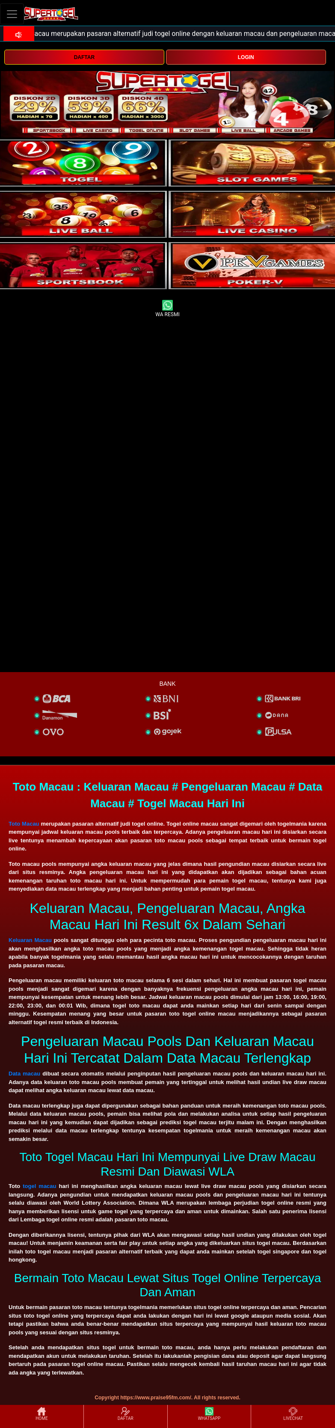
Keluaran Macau (30, 940)
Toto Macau (24, 824)
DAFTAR (84, 57)
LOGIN (246, 57)
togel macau (39, 1186)
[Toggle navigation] (12, 13)
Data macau (24, 1073)
